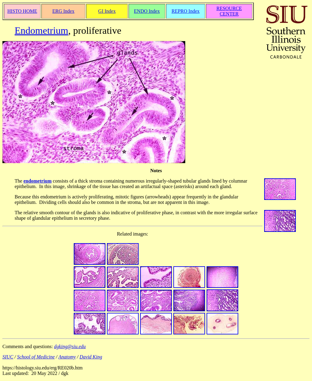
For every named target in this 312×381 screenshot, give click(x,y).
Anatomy (67, 356)
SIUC (7, 356)
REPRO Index (186, 11)
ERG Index (63, 11)
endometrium (37, 181)
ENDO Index (147, 11)
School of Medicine (36, 356)
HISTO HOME (22, 11)
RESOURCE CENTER (229, 11)
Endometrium (41, 30)
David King (91, 356)
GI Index (106, 11)
